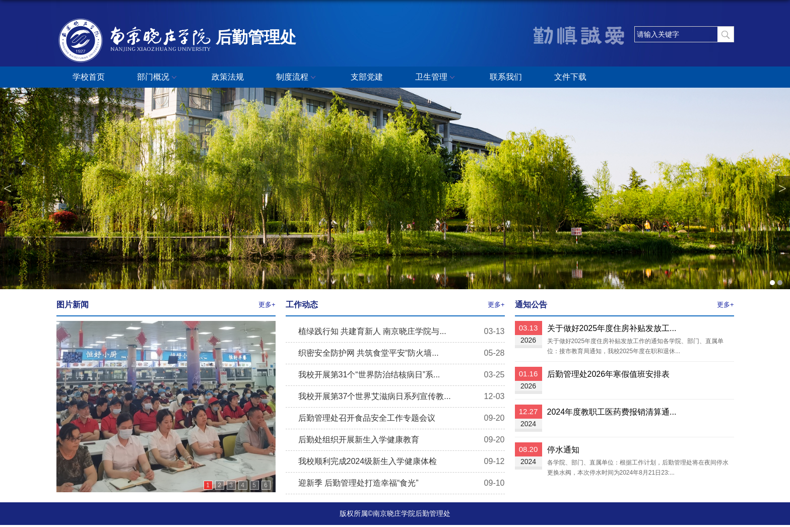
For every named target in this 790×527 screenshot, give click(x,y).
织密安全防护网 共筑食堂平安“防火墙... (368, 353)
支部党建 (367, 77)
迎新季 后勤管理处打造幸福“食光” (358, 483)
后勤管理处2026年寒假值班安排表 (608, 374)
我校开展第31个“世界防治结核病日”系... (369, 374)
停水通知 (563, 449)
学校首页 (89, 77)
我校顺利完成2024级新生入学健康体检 (367, 461)
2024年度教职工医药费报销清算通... (612, 412)
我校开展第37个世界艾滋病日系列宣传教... (374, 396)
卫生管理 (436, 78)
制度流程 (297, 78)
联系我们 (506, 77)
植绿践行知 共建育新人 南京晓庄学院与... (372, 331)
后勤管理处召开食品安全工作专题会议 (366, 418)
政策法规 (228, 77)
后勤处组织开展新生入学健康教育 (358, 439)
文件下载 (570, 77)
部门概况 (158, 78)
